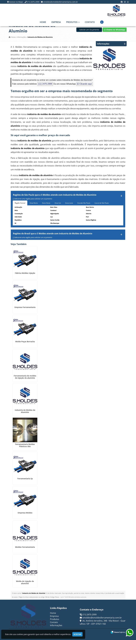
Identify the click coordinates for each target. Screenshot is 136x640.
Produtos (72, 22)
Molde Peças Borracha (25, 341)
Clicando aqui (84, 84)
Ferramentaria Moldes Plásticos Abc (25, 445)
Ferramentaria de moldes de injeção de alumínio (25, 376)
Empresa (56, 22)
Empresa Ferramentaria (24, 307)
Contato (90, 22)
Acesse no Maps (16, 2)
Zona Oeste (46, 203)
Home (43, 22)
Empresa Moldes (25, 512)
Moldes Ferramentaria (25, 547)
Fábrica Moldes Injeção (25, 273)
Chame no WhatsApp (114, 29)
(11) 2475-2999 (33, 2)
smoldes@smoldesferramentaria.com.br (60, 2)
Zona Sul (58, 203)
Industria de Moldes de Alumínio (25, 411)
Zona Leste (69, 203)
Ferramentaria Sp (25, 478)
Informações (56, 625)
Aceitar (77, 634)
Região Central (20, 203)
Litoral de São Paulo (102, 203)
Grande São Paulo (83, 203)
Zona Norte (34, 203)
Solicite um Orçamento (89, 29)
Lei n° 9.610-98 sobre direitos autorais (73, 597)
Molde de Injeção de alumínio (25, 582)
